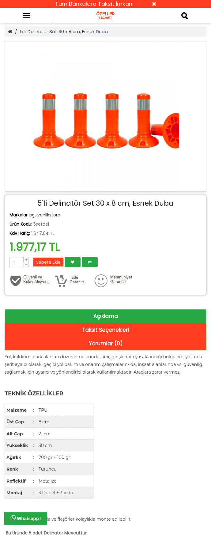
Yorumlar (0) (105, 343)
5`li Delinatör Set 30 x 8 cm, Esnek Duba (64, 31)
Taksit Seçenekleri (105, 330)
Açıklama (105, 316)
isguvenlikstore (44, 215)
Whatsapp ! (26, 518)
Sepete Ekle (48, 262)
